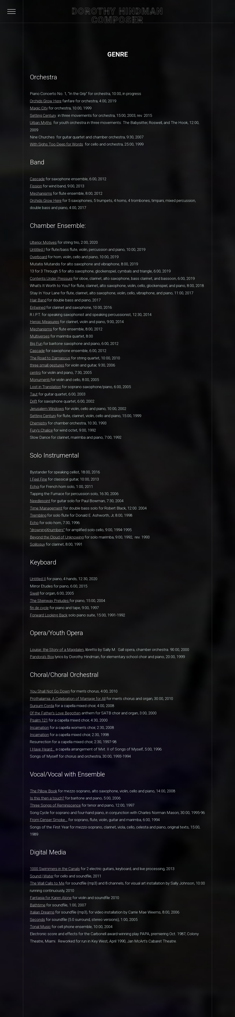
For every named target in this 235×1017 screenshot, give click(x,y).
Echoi (34, 486)
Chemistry (38, 423)
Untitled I (37, 249)
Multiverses (40, 336)
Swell (34, 593)
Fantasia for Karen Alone (51, 897)
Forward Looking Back (48, 615)
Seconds (37, 919)
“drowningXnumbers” (47, 529)
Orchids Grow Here (46, 101)
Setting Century (43, 115)
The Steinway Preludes (50, 600)
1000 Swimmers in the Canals (55, 868)
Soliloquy (37, 544)
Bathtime (37, 905)
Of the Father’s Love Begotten (55, 713)
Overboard (38, 257)
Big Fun (36, 343)
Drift (33, 401)
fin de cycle (39, 607)
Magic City (39, 108)
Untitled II (38, 578)
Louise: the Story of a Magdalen (57, 649)
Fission (36, 186)
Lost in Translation (45, 386)
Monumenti (40, 379)
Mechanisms (41, 193)
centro (35, 372)
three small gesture (46, 365)
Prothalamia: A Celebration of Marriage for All (68, 698)
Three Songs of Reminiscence (55, 805)
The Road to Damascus (50, 358)
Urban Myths (41, 122)
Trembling (38, 515)
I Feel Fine (38, 479)
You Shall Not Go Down (50, 691)
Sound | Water (41, 876)
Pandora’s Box (42, 656)
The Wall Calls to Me (47, 883)
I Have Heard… (42, 749)
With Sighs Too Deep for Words (56, 144)
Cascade (37, 179)
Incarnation (39, 727)
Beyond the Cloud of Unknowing (57, 537)
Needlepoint (40, 500)
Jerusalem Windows (47, 408)
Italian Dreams (42, 912)
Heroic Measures (44, 321)
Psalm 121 (39, 720)
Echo (34, 522)
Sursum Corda (42, 705)
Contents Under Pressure (51, 278)
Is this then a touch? (47, 798)
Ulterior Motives (43, 242)
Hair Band (38, 300)
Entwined (37, 307)
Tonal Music (40, 926)
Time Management (46, 508)
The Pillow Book (43, 791)
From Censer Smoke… (48, 819)
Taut (34, 394)
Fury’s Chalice (41, 430)
